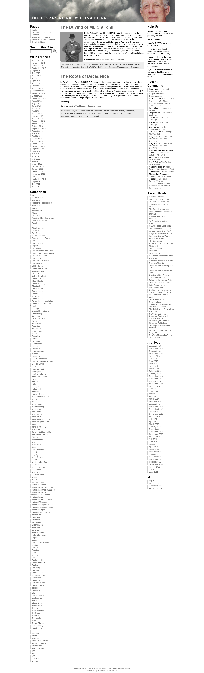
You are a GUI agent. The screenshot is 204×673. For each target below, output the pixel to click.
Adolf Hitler (36, 205)
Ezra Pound (37, 344)
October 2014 (37, 96)
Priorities (35, 550)
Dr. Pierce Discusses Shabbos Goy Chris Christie (159, 103)
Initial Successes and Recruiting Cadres (158, 286)
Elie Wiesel (36, 328)
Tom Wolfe (36, 618)
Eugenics (36, 336)
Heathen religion (39, 374)
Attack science (38, 228)
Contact (35, 30)
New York (36, 517)
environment (37, 331)
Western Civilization (112, 113)
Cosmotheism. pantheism (42, 301)
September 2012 (39, 149)
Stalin (34, 600)
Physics (35, 537)
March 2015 (37, 83)
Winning (152, 297)
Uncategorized (38, 628)
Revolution (36, 578)
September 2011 (39, 179)
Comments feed (155, 486)
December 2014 (38, 91)
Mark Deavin (37, 457)
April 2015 (36, 81)
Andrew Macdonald (40, 220)
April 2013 (36, 136)
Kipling (35, 437)
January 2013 (37, 141)
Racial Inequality (39, 563)
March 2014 (37, 113)
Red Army (36, 568)
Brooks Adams (38, 271)
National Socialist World (42, 500)
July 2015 (36, 73)
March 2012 (37, 164)
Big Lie (35, 246)
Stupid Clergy (37, 603)
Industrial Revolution (93, 113)
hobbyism (36, 386)
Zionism (35, 658)
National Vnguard (39, 510)
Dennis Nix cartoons (40, 311)
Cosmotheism (37, 299)
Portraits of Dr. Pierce (41, 37)
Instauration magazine (41, 396)
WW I (34, 651)
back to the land (38, 236)
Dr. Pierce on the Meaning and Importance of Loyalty (160, 291)
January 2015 (37, 88)
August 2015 (37, 71)
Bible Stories (37, 243)
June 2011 (36, 186)
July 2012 (36, 154)
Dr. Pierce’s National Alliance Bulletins (44, 33)
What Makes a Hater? (158, 295)
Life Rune (36, 452)
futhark (35, 354)
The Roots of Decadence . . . (88, 106)
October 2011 (37, 176)
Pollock (35, 547)
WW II (34, 653)
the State (35, 615)
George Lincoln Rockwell (42, 361)
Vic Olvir (35, 633)
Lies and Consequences (159, 90)
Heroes (35, 381)
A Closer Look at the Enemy (161, 243)
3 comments (136, 67)
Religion (35, 570)
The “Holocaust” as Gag (157, 128)
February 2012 (38, 166)
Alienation (36, 215)
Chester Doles (38, 278)
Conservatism (37, 293)
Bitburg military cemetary (42, 251)
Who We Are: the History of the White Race (43, 41)
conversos (36, 296)
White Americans (128, 113)
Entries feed (154, 483)
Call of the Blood (39, 276)
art (33, 225)
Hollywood (36, 389)
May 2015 (36, 78)
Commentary (37, 288)
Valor (34, 631)
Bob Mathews (37, 258)
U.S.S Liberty (37, 626)
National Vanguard (39, 502)
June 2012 (36, 156)
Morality (35, 477)
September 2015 (39, 68)
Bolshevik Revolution (41, 261)
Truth (34, 620)
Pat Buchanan (38, 532)
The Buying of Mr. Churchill (87, 27)
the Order (36, 613)
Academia (36, 200)
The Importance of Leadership (157, 249)
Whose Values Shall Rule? (160, 231)
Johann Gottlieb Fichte (41, 432)
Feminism (36, 349)
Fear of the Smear (156, 238)
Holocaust (36, 391)
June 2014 (36, 106)
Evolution (36, 341)
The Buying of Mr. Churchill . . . (113, 59)
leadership (36, 444)
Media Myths (154, 246)
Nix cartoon (37, 522)
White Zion (36, 638)
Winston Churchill (80, 67)
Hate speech (37, 371)
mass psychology (39, 467)
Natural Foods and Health (160, 226)
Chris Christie (37, 281)
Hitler (34, 384)
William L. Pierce (39, 643)
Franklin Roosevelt (40, 351)
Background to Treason (41, 238)
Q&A (34, 552)
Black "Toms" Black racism (43, 253)
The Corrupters (155, 241)
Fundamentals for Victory (159, 236)
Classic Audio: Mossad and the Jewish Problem (160, 305)
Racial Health (37, 560)
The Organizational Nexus (160, 209)
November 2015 (38, 63)
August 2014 (37, 101)
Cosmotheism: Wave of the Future (159, 153)
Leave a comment (91, 116)
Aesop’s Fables (155, 253)
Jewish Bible (37, 417)
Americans (129, 111)
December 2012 (38, 144)
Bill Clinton (36, 248)
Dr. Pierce (36, 316)
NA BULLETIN (38, 482)
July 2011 (36, 184)
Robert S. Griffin (39, 583)
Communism (37, 291)
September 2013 (39, 128)
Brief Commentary (39, 268)
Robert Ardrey (38, 580)
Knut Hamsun (37, 439)
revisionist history (39, 575)
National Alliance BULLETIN (43, 490)
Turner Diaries (38, 623)
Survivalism (37, 605)
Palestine (36, 527)
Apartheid (36, 223)
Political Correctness (40, 542)
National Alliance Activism (42, 487)
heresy (35, 379)
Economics (36, 323)
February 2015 (38, 86)
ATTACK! (36, 230)
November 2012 (38, 146)
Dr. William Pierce (39, 318)
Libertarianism (38, 449)
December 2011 (38, 171)
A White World (155, 258)
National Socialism (39, 497)
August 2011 (37, 181)
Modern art (36, 472)
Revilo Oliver (37, 573)
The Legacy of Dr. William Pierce (71, 17)
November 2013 (38, 123)
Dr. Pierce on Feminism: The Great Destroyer (160, 138)
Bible (34, 241)
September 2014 (39, 98)
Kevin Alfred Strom (40, 434)
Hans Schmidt (38, 369)
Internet (35, 399)
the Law (35, 608)
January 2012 (37, 169)
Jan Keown (36, 412)
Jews (34, 424)
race (34, 557)
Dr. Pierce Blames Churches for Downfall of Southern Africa (159, 185)
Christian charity (39, 283)
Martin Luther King (39, 462)
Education (36, 326)
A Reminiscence (39, 198)
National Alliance (39, 485)
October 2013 (37, 126)
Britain (83, 64)
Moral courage (38, 475)
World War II (37, 646)
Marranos (36, 459)
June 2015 (36, 76)
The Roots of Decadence (84, 76)
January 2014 (37, 118)
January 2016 (37, 60)
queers (35, 555)
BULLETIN (36, 273)
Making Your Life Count (159, 199)
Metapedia (36, 470)
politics (35, 545)
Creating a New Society (159, 275)
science (35, 588)
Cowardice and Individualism (161, 256)
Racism (35, 565)
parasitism (36, 530)
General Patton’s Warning (160, 176)
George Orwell (38, 364)
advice (34, 208)
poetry (34, 540)
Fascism (35, 346)
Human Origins (38, 394)
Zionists (35, 661)
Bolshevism (37, 263)
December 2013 (38, 121)
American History (117, 111)
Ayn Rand (36, 233)
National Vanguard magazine (44, 507)
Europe (35, 339)
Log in (151, 481)
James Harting (38, 409)
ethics (34, 333)
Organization (37, 525)
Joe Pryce (36, 429)
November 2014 (38, 93)
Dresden (35, 321)
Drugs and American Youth (160, 233)
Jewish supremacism (41, 422)
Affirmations (37, 210)
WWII (34, 656)
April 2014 (36, 111)
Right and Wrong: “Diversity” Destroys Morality (161, 262)
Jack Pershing (38, 407)
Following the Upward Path (160, 280)
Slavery (35, 593)
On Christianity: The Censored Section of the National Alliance (159, 317)
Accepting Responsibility (42, 203)
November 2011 (38, 174)
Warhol (35, 636)
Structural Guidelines (158, 323)
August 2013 (37, 131)
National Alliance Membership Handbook (40, 493)
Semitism (36, 590)
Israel (34, 402)
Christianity (36, 286)
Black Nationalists (39, 256)
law (33, 442)
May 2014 (36, 108)
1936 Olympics (38, 195)
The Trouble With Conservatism (156, 301)
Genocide (36, 356)
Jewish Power (127, 64)
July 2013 (36, 134)
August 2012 (37, 151)
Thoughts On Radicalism (159, 283)
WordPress (101, 670)
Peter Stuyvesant (39, 535)
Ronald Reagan (38, 585)
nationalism (37, 515)
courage (35, 308)
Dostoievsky (37, 313)
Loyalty (35, 454)
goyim (34, 366)
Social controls (38, 595)
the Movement (38, 610)
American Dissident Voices (43, 218)
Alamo (34, 213)
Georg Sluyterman (39, 359)
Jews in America (39, 427)
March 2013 (37, 139)
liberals (35, 447)
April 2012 (36, 161)
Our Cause (169, 98)
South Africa (37, 598)
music (34, 480)
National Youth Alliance (41, 512)
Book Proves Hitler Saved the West (161, 168)
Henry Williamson (39, 376)
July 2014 (36, 103)
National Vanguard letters (42, 505)
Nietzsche (36, 520)
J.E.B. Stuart (37, 404)
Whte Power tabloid (40, 641)
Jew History (37, 414)
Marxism (35, 465)
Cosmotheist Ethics (157, 277)
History (118, 64)
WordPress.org (155, 488)
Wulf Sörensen (38, 648)
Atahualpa (112, 670)
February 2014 (38, 116)
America (89, 111)
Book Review (37, 266)
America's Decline (101, 111)
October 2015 (37, 65)
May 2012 (36, 159)
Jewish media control (41, 419)
